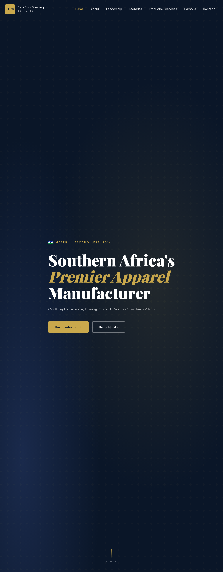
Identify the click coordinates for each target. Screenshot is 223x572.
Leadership (114, 9)
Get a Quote (109, 327)
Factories (135, 9)
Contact (209, 9)
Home (79, 9)
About (95, 9)
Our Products (68, 327)
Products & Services (163, 9)
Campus (190, 9)
